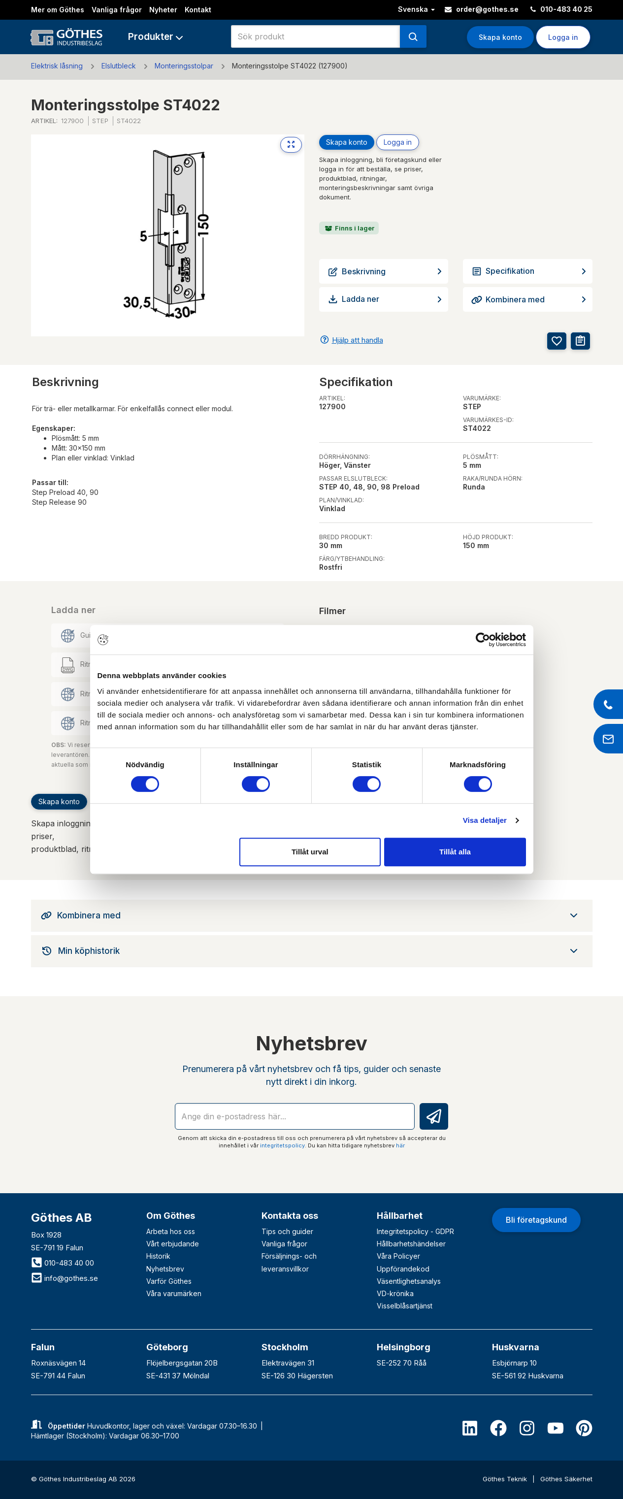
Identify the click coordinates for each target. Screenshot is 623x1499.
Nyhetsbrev (165, 1269)
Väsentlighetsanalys (409, 1281)
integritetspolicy (282, 1145)
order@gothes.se (482, 9)
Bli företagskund (536, 1220)
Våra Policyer (398, 1256)
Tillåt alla (455, 851)
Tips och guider (287, 1231)
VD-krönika (395, 1293)
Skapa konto (500, 37)
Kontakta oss (290, 1215)
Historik (158, 1256)
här (400, 1145)
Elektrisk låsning (57, 66)
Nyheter (163, 9)
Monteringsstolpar (184, 66)
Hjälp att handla (357, 340)
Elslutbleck (118, 66)
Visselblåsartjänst (404, 1306)
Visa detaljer (485, 820)
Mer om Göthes (57, 9)
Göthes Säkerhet (566, 1479)
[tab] (311, 915)
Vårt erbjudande (172, 1243)
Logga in (563, 37)
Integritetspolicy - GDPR (415, 1231)
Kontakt (198, 9)
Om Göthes (170, 1215)
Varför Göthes (169, 1281)
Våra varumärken (173, 1293)
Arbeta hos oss (170, 1231)
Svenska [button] (416, 9)
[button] (155, 36)
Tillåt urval (310, 851)
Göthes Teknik (506, 1479)
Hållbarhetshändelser (411, 1243)
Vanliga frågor (117, 9)
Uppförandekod (403, 1269)
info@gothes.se (64, 1278)
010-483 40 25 (561, 9)
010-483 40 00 (62, 1263)
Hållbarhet (400, 1215)
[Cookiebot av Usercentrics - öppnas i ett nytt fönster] (483, 639)
